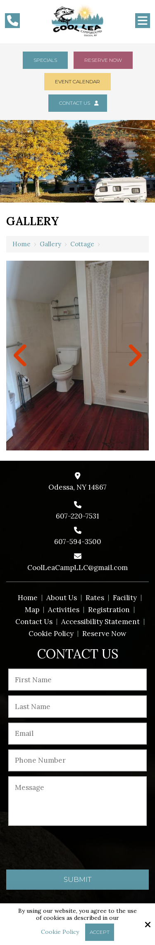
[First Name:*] (77, 679)
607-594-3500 (77, 541)
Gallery (50, 244)
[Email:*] (77, 734)
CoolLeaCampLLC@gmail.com (77, 567)
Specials (45, 60)
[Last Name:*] (77, 706)
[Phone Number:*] (77, 760)
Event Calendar (77, 81)
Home (21, 244)
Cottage (82, 244)
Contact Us (77, 103)
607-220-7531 (77, 516)
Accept (100, 932)
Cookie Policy (60, 932)
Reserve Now (103, 60)
